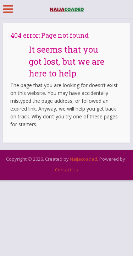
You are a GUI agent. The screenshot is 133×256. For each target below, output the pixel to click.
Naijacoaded (83, 159)
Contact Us (66, 169)
